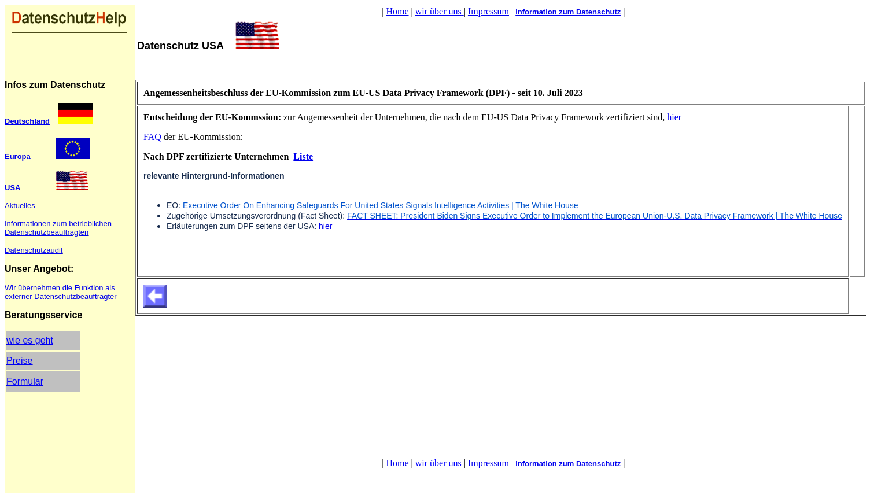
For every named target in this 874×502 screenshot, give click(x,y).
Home (397, 11)
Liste (303, 156)
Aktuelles (20, 205)
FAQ (152, 137)
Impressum (488, 11)
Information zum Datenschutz (568, 12)
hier (674, 117)
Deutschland (27, 121)
